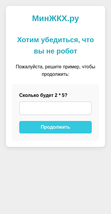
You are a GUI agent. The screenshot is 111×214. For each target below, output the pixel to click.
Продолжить (55, 127)
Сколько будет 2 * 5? (43, 95)
